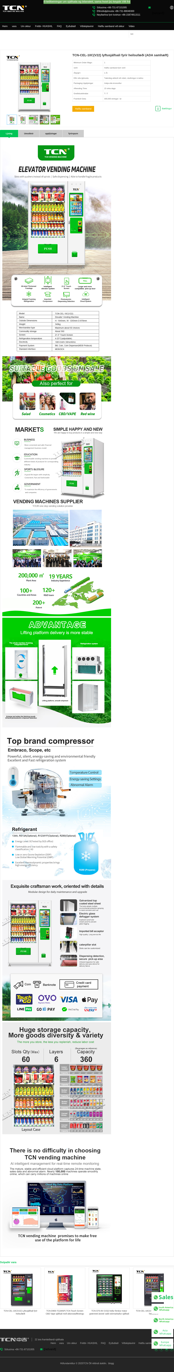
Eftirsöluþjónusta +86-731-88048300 (115, 11)
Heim (5, 26)
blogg (111, 1363)
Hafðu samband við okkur (111, 26)
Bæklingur (167, 108)
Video (132, 26)
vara (14, 26)
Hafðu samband (83, 109)
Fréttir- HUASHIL (44, 26)
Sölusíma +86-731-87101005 (112, 7)
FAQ (59, 26)
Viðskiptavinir (87, 26)
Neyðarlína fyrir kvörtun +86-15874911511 (118, 15)
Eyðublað (71, 26)
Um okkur (26, 26)
